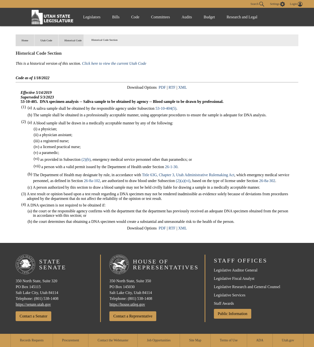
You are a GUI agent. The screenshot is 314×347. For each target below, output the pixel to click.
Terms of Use (229, 340)
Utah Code (46, 40)
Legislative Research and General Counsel (247, 287)
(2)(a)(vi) (183, 181)
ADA (259, 340)
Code (137, 17)
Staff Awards (224, 303)
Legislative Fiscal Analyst (234, 278)
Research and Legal (245, 17)
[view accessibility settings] (277, 4)
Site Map (195, 340)
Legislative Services (229, 295)
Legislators (92, 17)
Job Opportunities (159, 340)
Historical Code (73, 40)
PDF (162, 87)
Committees (162, 17)
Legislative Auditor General (236, 270)
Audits (189, 17)
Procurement (70, 340)
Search (257, 4)
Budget (212, 17)
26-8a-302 (267, 181)
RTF (171, 87)
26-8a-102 (92, 181)
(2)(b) (86, 159)
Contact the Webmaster (113, 340)
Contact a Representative (132, 316)
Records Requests (31, 340)
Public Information (232, 314)
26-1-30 (171, 167)
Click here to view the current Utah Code (114, 63)
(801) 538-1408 (46, 298)
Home (24, 40)
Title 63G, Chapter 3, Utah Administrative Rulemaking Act (188, 175)
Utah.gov (288, 340)
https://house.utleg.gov (127, 304)
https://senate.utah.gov (33, 304)
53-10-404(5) (166, 108)
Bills (116, 17)
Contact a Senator (33, 316)
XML (182, 87)
